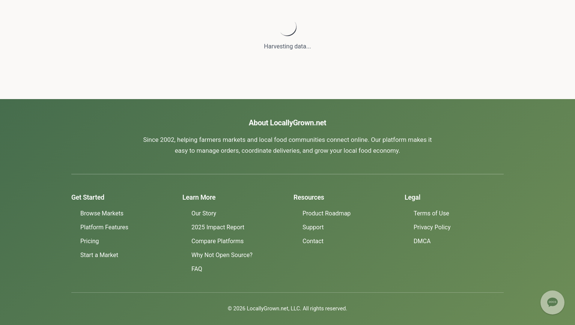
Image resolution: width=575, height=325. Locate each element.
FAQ (196, 268)
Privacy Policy (432, 227)
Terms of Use (431, 213)
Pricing (89, 241)
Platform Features (104, 227)
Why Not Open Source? (222, 255)
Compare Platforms (217, 241)
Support (313, 227)
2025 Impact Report (217, 227)
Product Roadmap (327, 213)
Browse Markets (101, 213)
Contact (313, 241)
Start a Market (99, 255)
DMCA (422, 241)
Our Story (203, 213)
